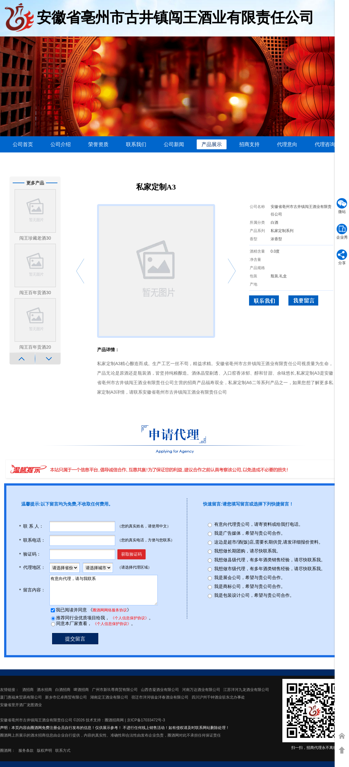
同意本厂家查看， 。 (95, 629)
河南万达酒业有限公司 (201, 695)
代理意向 (287, 144)
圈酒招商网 (114, 726)
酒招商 (28, 695)
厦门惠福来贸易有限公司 (21, 703)
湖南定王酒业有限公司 (109, 703)
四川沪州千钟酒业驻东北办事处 (218, 703)
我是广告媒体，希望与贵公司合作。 (249, 533)
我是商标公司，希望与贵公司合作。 (249, 586)
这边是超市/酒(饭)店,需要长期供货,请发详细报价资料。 (268, 542)
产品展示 (211, 144)
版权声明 (44, 756)
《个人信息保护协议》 (129, 624)
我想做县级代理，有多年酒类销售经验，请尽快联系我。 (269, 559)
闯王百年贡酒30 (35, 292)
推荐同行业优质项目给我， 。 (104, 623)
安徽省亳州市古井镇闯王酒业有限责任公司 (36, 726)
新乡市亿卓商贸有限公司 (66, 703)
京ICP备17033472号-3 (146, 726)
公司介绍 (60, 144)
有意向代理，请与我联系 (109, 593)
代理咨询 (325, 144)
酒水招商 (44, 695)
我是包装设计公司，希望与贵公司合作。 (254, 595)
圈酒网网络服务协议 (109, 616)
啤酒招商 (81, 695)
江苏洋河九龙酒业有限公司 (246, 695)
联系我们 (136, 144)
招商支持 (249, 144)
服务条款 (26, 756)
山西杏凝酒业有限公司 (160, 695)
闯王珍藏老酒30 (35, 238)
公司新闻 (174, 144)
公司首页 (23, 144)
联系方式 (62, 756)
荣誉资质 (98, 144)
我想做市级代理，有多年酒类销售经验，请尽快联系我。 (269, 568)
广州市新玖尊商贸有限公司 (115, 695)
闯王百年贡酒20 (35, 347)
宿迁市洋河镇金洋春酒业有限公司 (159, 703)
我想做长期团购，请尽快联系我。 (247, 550)
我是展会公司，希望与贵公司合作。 (249, 577)
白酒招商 (62, 695)
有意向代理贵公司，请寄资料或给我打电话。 (258, 524)
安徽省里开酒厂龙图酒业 (21, 710)
